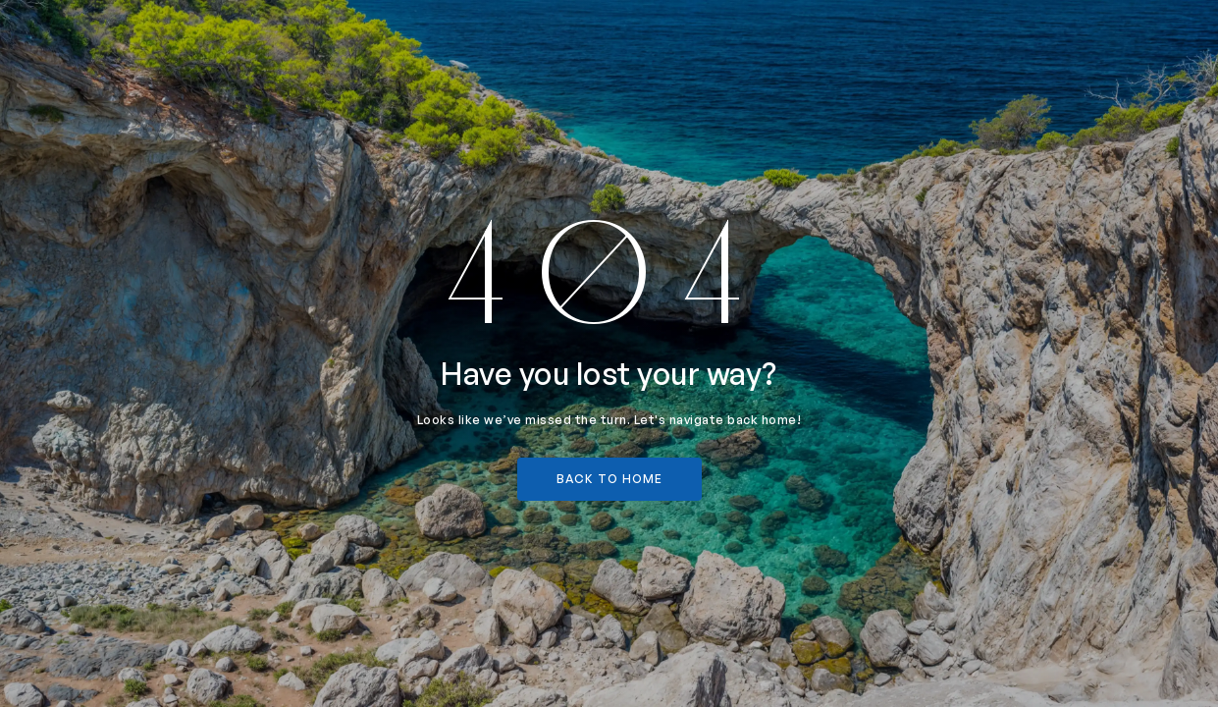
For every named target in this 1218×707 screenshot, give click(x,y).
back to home (609, 478)
